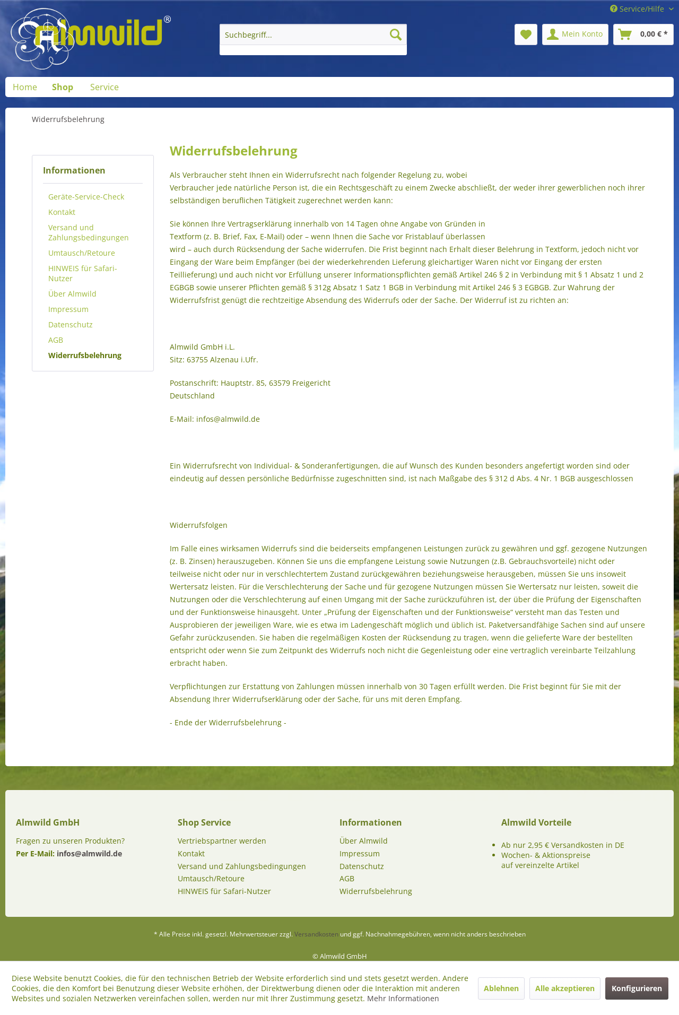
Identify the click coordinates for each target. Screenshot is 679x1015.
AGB (55, 340)
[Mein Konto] (575, 34)
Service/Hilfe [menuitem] (638, 9)
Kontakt (61, 212)
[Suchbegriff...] (313, 34)
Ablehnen (501, 988)
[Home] (25, 87)
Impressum (68, 309)
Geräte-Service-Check (86, 197)
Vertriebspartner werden (222, 841)
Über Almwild (72, 294)
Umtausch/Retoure (81, 253)
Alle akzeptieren (565, 988)
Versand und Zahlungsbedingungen (88, 232)
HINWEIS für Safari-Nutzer (82, 273)
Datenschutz (70, 324)
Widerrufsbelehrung (84, 355)
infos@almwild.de (89, 853)
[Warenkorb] (643, 34)
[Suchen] (396, 34)
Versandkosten (316, 934)
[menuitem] (313, 39)
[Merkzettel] (526, 34)
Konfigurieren (637, 988)
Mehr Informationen (403, 998)
